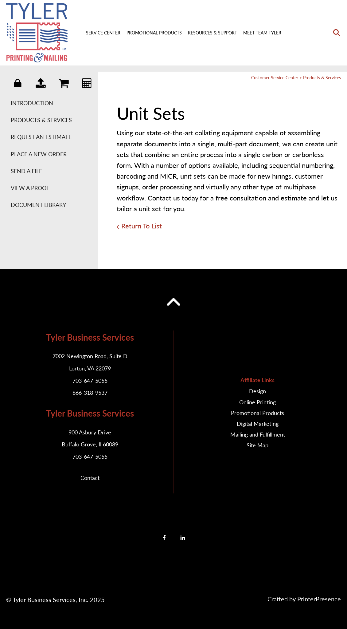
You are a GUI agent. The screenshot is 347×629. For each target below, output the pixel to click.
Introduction (32, 103)
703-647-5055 (89, 380)
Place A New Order (39, 154)
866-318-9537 (89, 392)
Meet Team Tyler (262, 32)
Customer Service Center (274, 77)
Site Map (257, 445)
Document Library (38, 204)
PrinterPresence (319, 599)
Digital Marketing (258, 423)
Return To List (141, 226)
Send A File (26, 171)
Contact (89, 477)
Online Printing (257, 402)
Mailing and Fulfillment (257, 434)
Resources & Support (212, 32)
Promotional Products (154, 32)
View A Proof (30, 187)
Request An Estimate (41, 136)
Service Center (103, 32)
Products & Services (41, 120)
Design (257, 391)
